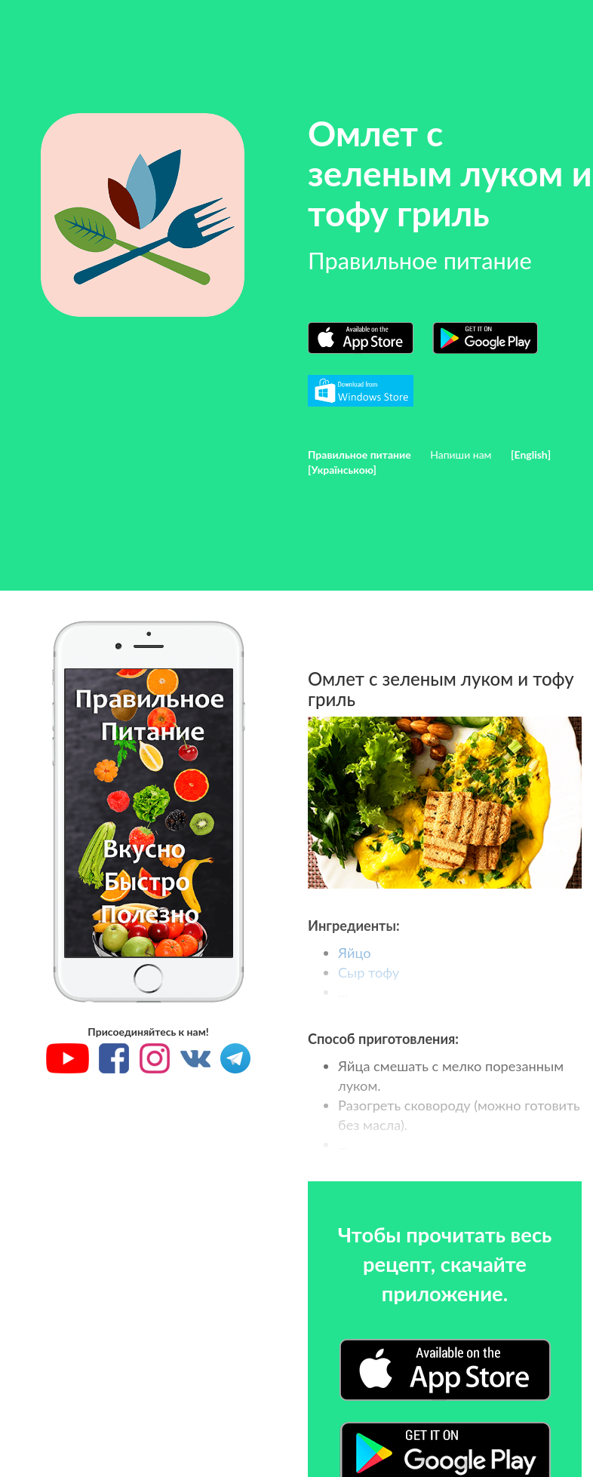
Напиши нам (460, 454)
